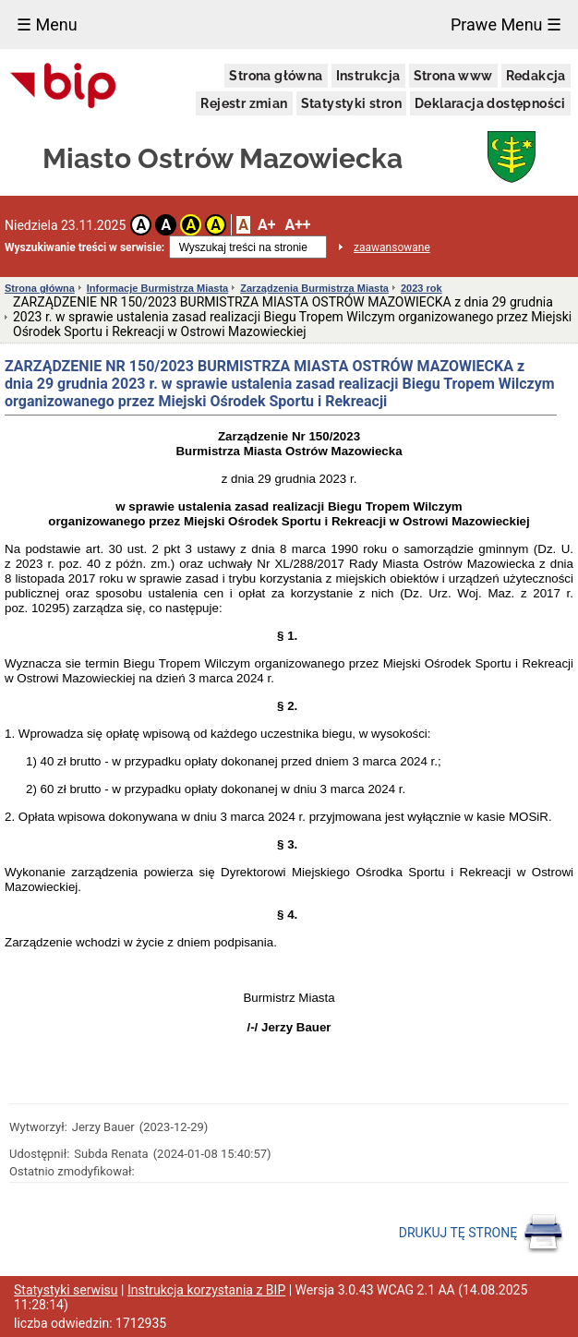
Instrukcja (368, 75)
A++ (297, 225)
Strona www (453, 75)
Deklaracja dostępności (490, 103)
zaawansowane (392, 247)
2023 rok (421, 288)
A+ (266, 225)
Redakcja (536, 75)
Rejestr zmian (243, 103)
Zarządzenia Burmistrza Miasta (314, 288)
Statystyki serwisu (66, 1290)
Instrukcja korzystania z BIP (206, 1290)
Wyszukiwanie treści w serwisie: (84, 247)
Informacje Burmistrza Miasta (157, 288)
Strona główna (275, 75)
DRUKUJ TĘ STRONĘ (481, 1233)
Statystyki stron (351, 103)
